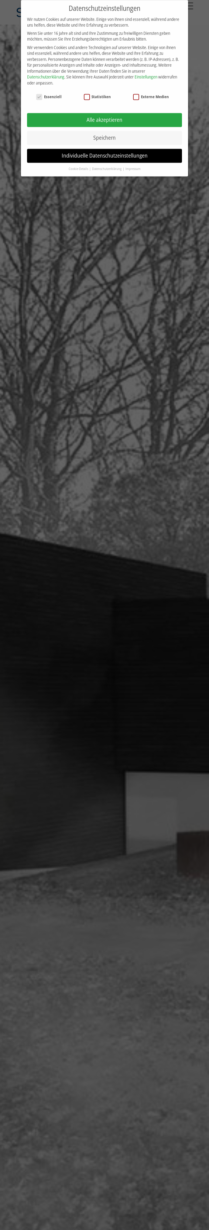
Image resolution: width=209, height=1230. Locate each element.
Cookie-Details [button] (79, 164)
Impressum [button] (133, 164)
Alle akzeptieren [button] (104, 115)
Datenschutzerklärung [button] (107, 164)
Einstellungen (146, 72)
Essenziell (49, 91)
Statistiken (97, 91)
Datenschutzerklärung (45, 72)
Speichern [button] (104, 132)
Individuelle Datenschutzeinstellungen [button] (105, 150)
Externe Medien (151, 91)
